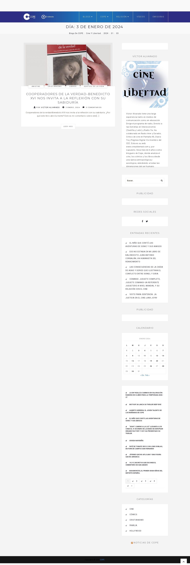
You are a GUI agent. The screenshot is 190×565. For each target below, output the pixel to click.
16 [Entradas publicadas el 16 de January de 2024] (133, 361)
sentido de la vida (94, 86)
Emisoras (158, 17)
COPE (104, 17)
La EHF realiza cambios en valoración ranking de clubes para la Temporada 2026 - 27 (144, 395)
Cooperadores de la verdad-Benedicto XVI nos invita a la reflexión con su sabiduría (68, 98)
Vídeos (141, 17)
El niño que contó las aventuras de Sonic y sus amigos (143, 420)
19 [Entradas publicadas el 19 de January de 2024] (151, 361)
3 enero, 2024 (71, 107)
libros (72, 86)
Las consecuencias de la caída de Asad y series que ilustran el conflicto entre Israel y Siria (144, 270)
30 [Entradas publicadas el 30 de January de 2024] (133, 371)
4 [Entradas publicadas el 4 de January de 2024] (144, 350)
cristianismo (55, 86)
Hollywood (135, 531)
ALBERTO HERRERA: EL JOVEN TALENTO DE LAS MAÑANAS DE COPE (144, 411)
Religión (122, 17)
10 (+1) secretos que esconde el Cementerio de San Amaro (141, 464)
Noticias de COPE (146, 542)
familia (133, 525)
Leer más (68, 126)
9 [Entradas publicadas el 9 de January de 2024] (132, 356)
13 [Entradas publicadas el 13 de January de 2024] (157, 356)
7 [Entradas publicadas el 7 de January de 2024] (163, 350)
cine (132, 509)
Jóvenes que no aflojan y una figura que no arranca (143, 456)
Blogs (88, 17)
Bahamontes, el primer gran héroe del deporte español (144, 472)
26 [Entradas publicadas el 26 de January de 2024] (151, 366)
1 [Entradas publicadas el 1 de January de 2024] (126, 350)
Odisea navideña (136, 441)
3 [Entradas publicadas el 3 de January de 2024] (138, 350)
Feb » (147, 375)
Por (47, 107)
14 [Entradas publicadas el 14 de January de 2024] (163, 356)
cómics (133, 514)
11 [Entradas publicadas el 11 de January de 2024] (145, 356)
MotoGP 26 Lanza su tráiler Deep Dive (145, 404)
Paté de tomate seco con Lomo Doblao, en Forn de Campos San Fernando (144, 448)
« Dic (142, 375)
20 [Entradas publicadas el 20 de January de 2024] (157, 361)
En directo (48, 17)
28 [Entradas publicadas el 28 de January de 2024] (163, 366)
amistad (36, 86)
